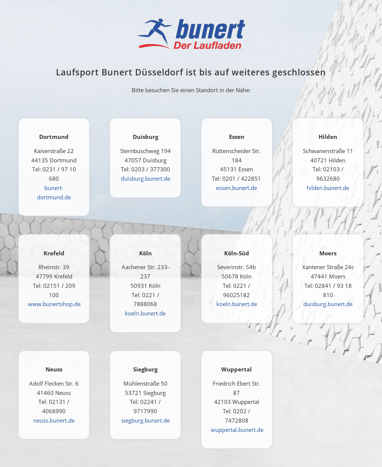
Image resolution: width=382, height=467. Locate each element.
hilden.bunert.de (328, 188)
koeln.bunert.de (145, 313)
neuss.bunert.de (54, 420)
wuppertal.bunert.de (237, 429)
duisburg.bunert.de (145, 178)
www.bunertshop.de (54, 304)
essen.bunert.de (236, 188)
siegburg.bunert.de (145, 420)
